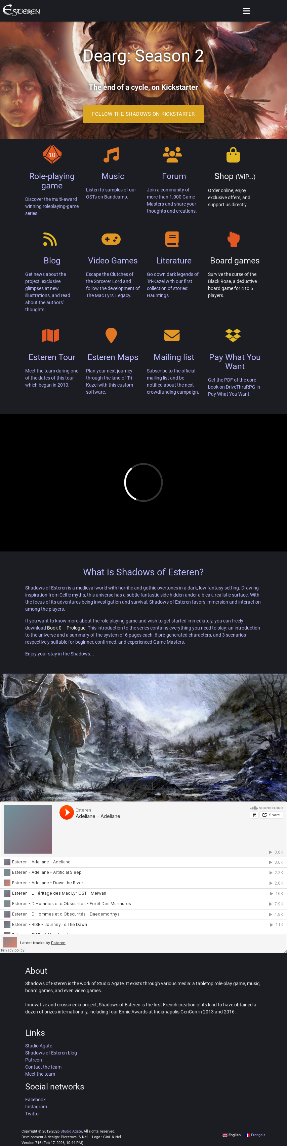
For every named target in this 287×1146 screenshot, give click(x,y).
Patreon (33, 1060)
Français (255, 1135)
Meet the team (40, 1074)
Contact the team (43, 1067)
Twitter (32, 1113)
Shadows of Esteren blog (51, 1052)
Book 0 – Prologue (66, 628)
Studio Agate (38, 1045)
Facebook (35, 1099)
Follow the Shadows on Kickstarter (143, 114)
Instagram (36, 1106)
